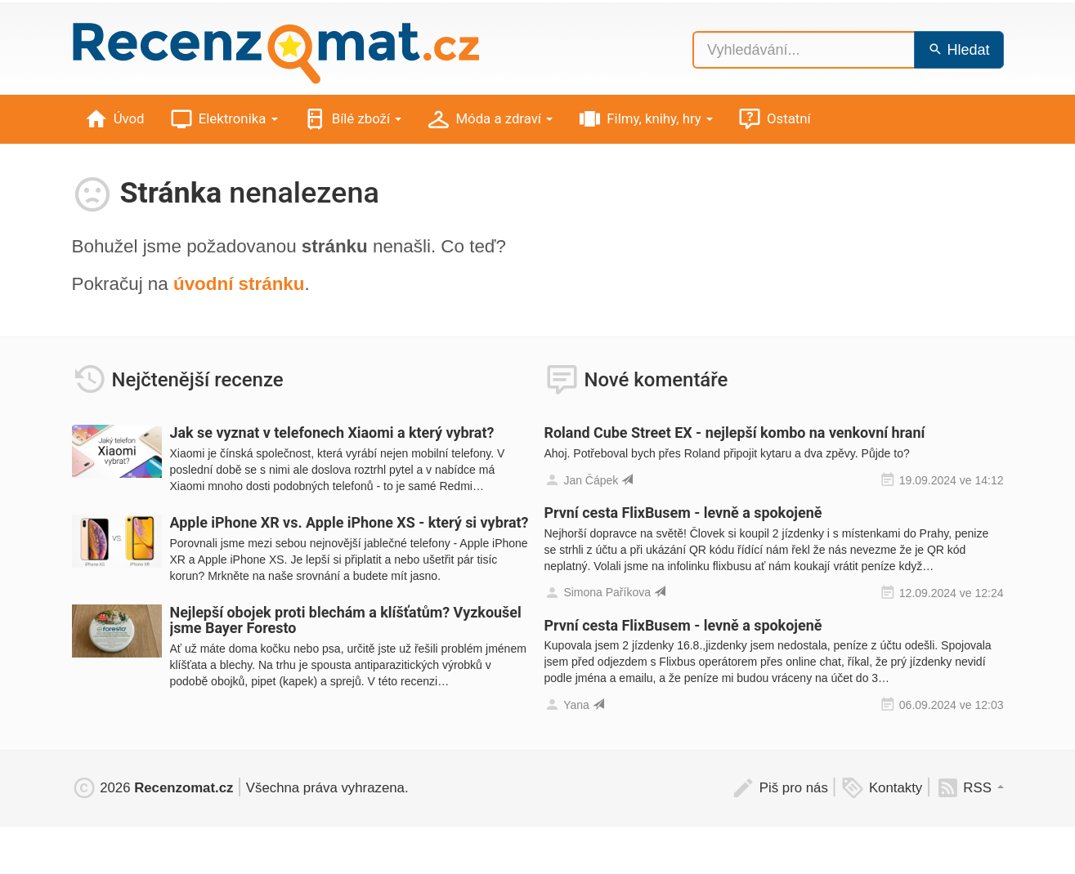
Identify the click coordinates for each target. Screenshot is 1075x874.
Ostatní (774, 119)
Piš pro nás (779, 788)
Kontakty (881, 788)
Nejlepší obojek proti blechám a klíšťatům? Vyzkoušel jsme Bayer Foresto (346, 620)
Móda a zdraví (489, 119)
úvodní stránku (239, 284)
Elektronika (223, 119)
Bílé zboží (352, 119)
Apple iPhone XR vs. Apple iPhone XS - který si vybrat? (349, 522)
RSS (969, 788)
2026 (153, 788)
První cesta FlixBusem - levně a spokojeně (683, 512)
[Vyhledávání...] (803, 50)
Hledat (958, 50)
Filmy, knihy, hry (645, 119)
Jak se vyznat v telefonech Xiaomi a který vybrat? (332, 432)
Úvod (114, 119)
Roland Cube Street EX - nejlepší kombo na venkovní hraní (734, 432)
